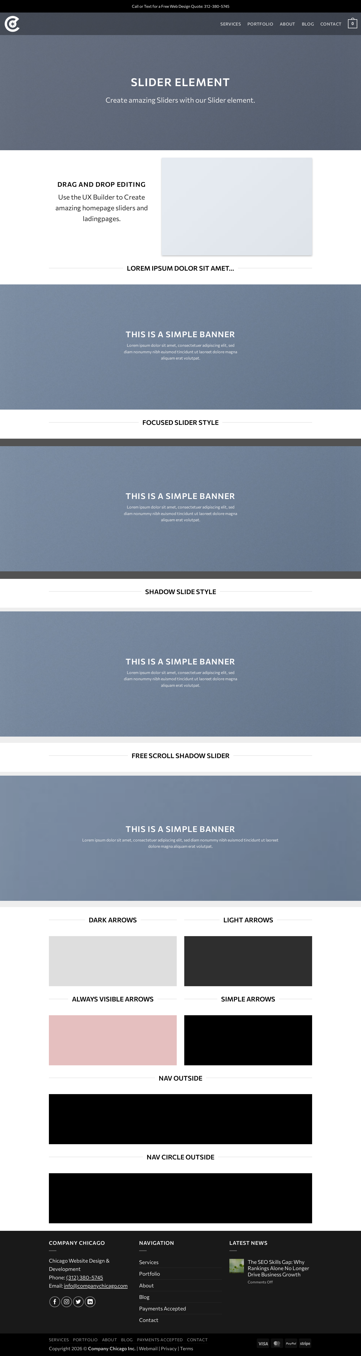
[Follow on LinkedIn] (90, 1301)
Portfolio (260, 23)
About (287, 23)
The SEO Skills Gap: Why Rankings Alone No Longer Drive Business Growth (278, 1268)
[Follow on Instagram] (66, 1301)
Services (230, 23)
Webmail (148, 1348)
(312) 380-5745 (84, 1277)
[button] (352, 24)
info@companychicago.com (96, 1285)
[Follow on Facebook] (54, 1301)
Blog (308, 23)
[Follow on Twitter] (78, 1301)
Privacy (169, 1348)
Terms (186, 1348)
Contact (330, 23)
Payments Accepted (162, 1308)
